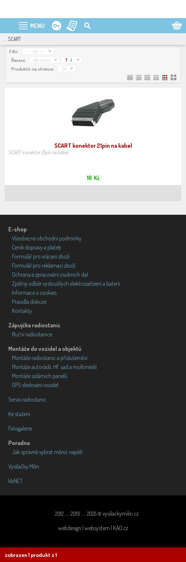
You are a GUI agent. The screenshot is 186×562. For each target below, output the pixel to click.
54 (64, 68)
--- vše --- (35, 51)
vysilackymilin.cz (121, 513)
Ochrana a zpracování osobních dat (50, 274)
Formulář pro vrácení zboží (41, 256)
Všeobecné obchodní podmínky (47, 238)
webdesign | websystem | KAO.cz (93, 528)
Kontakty (22, 310)
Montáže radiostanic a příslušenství (49, 357)
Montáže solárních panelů (39, 375)
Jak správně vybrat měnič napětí (47, 452)
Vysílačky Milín (23, 466)
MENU (37, 25)
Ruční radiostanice (32, 334)
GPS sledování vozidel (35, 385)
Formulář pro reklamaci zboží (43, 265)
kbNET (15, 481)
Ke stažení (19, 414)
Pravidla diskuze (29, 301)
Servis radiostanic (27, 399)
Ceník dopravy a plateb (36, 247)
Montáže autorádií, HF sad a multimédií (54, 366)
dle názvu (41, 60)
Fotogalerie (20, 428)
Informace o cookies (34, 292)
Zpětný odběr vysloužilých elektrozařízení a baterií (66, 283)
